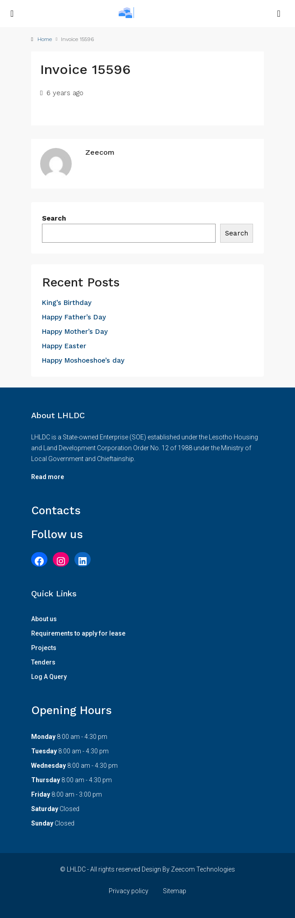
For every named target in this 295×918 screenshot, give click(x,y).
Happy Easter (64, 346)
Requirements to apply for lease (78, 633)
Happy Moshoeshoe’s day (83, 360)
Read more (47, 476)
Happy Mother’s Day (75, 332)
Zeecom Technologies (203, 869)
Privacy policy (128, 891)
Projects (43, 647)
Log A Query (49, 676)
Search (54, 218)
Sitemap (174, 891)
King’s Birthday (67, 303)
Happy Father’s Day (74, 317)
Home (44, 39)
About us (44, 619)
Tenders (43, 662)
